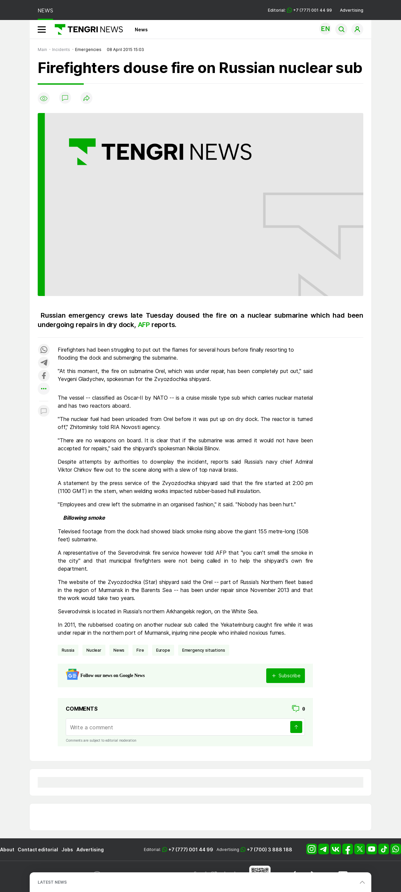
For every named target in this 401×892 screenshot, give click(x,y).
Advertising (351, 10)
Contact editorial (38, 849)
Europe (163, 650)
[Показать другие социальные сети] (44, 389)
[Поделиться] (86, 98)
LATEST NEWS (52, 882)
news (118, 650)
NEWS (45, 10)
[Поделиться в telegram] (44, 363)
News (141, 29)
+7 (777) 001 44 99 (190, 849)
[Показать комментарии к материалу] (44, 411)
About (7, 849)
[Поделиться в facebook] (44, 376)
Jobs (67, 849)
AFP (144, 325)
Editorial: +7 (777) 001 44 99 (300, 10)
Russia (68, 650)
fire (140, 650)
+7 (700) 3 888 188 (269, 849)
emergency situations (203, 650)
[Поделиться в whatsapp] (44, 350)
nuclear (93, 650)
